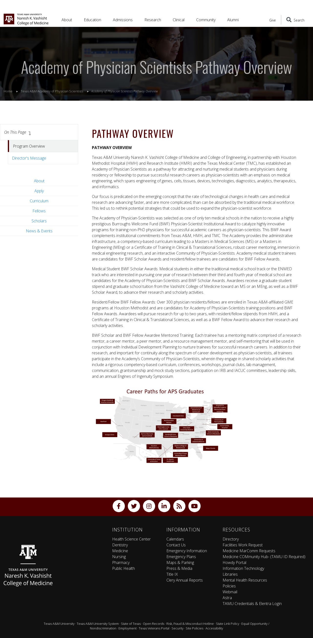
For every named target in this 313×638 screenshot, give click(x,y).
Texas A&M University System (98, 623)
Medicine (120, 550)
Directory (231, 539)
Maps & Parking (180, 562)
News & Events (39, 231)
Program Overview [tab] (29, 146)
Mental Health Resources (245, 580)
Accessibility (214, 628)
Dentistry (120, 545)
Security (177, 628)
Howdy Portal (234, 562)
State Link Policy (227, 623)
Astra (227, 597)
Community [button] (206, 19)
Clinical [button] (178, 19)
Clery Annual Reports (184, 580)
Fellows (39, 211)
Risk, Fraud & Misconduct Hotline (190, 623)
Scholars (39, 221)
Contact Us (176, 545)
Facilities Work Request (243, 545)
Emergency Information (186, 550)
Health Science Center (131, 539)
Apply (39, 191)
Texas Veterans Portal (154, 628)
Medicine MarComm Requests (249, 550)
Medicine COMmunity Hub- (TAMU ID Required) (264, 556)
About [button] (67, 19)
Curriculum (39, 201)
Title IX (172, 574)
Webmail (230, 592)
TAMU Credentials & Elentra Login (252, 603)
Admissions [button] (123, 19)
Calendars (175, 539)
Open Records (153, 623)
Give (272, 20)
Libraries (230, 574)
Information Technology (243, 568)
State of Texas (131, 623)
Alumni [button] (233, 19)
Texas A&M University (59, 623)
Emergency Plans (181, 556)
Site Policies (194, 628)
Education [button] (92, 19)
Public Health (123, 568)
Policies (229, 586)
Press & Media (179, 568)
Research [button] (152, 19)
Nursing (119, 556)
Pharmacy (121, 562)
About (39, 181)
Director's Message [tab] (29, 158)
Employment (128, 628)
